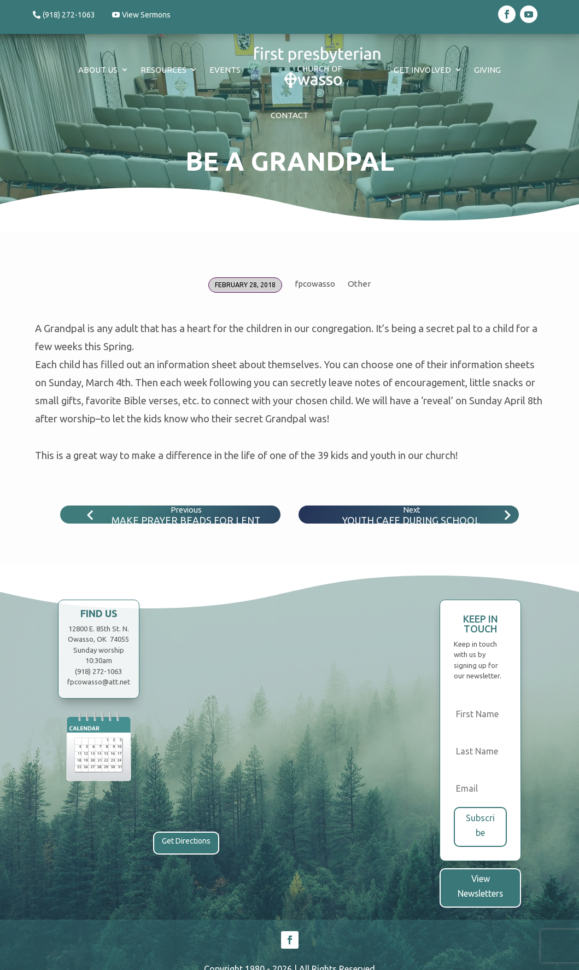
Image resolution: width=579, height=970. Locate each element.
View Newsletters (480, 877)
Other (359, 283)
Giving (487, 69)
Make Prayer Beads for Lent (186, 520)
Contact (289, 115)
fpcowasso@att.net (98, 682)
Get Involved (422, 69)
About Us (98, 69)
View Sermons (149, 14)
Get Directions (186, 841)
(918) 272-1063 (69, 14)
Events (225, 69)
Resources (163, 69)
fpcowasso (315, 283)
